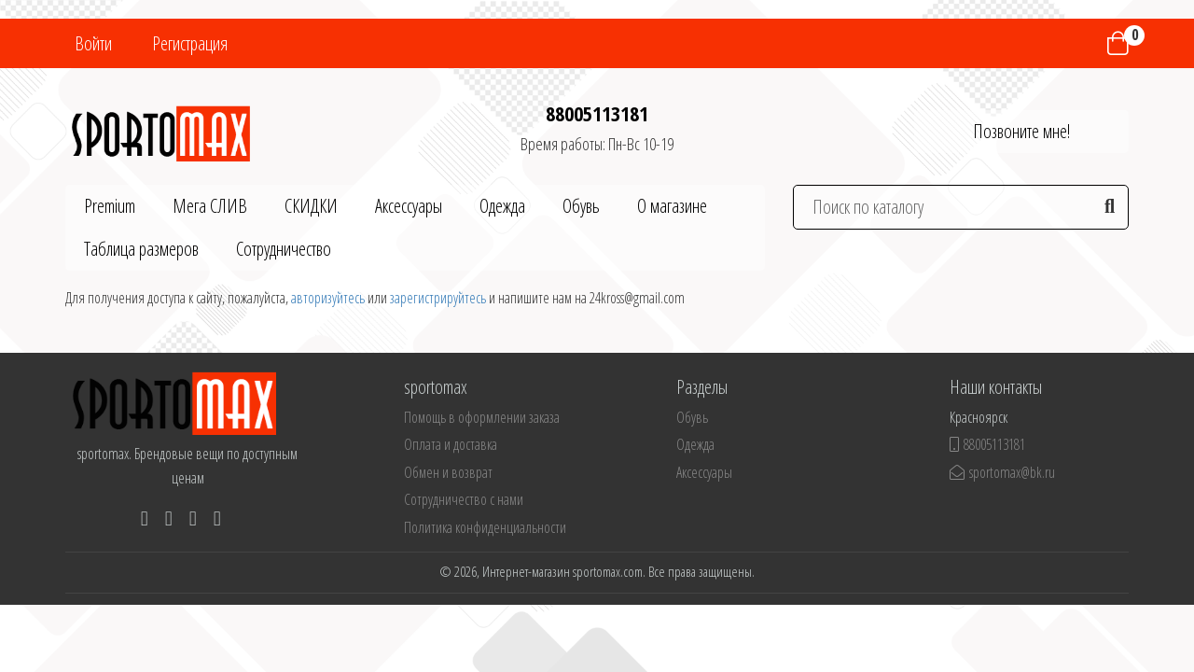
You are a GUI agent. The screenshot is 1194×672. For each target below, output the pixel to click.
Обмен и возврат (448, 472)
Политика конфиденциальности (485, 527)
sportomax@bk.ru (1002, 472)
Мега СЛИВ (210, 205)
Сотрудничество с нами (463, 499)
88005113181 (597, 113)
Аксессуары (408, 205)
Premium (109, 205)
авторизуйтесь (328, 297)
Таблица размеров (141, 248)
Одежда (502, 205)
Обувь (581, 205)
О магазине (672, 205)
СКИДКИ (311, 205)
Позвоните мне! (1021, 131)
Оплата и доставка (450, 444)
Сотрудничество (283, 248)
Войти (93, 43)
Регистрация (190, 43)
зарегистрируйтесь (438, 297)
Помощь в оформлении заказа (482, 417)
